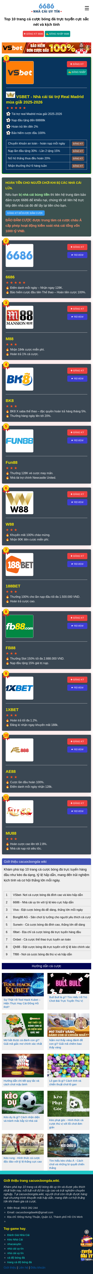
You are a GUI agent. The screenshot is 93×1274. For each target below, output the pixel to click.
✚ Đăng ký (77, 64)
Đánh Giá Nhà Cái (18, 1234)
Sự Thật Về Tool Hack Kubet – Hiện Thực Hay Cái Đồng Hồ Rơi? (22, 1003)
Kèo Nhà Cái (15, 1239)
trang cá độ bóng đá (19, 1262)
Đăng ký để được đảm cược (25, 213)
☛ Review (77, 255)
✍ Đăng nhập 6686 (57, 33)
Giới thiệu (10, 1267)
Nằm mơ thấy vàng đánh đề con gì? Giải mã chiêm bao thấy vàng (66, 1044)
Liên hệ (23, 1267)
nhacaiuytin (14, 1244)
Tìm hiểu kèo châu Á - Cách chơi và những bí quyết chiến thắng (66, 1164)
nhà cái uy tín (15, 1248)
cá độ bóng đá (16, 1257)
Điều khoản (37, 1267)
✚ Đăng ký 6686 (33, 33)
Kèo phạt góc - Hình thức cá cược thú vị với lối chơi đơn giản (66, 1123)
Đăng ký (78, 143)
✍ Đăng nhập (77, 72)
